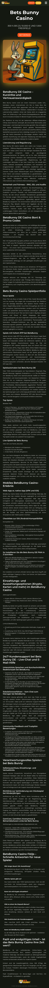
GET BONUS (24, 35)
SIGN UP (31, 3)
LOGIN (38, 3)
